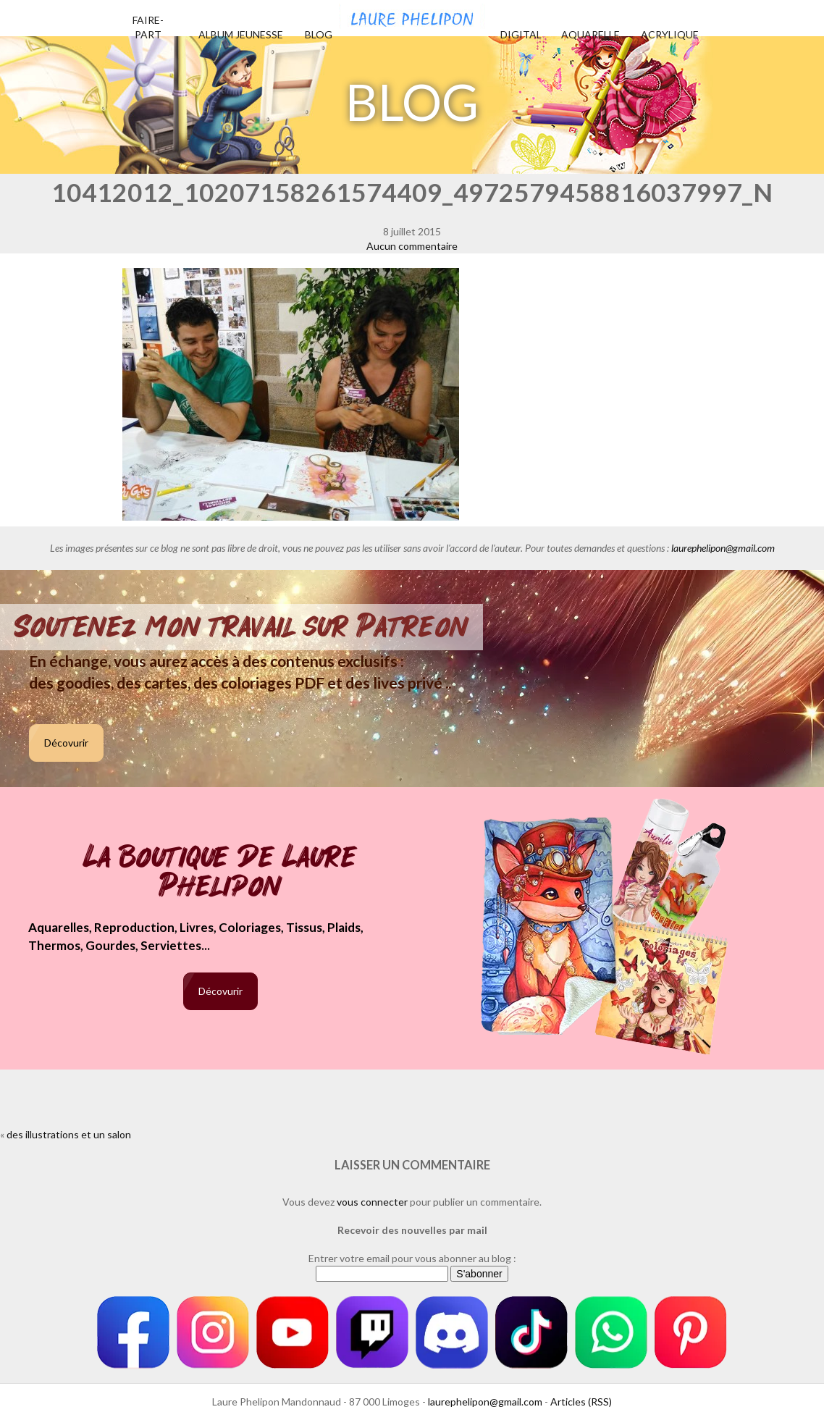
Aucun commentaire (412, 246)
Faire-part (148, 27)
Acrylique (670, 34)
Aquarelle (590, 34)
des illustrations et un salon (69, 1134)
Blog (318, 34)
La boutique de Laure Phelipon (220, 873)
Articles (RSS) (581, 1401)
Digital (521, 34)
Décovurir (66, 742)
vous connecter (372, 1202)
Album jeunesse (240, 34)
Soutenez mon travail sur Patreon (241, 627)
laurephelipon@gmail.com (723, 548)
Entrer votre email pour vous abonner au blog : (412, 1258)
